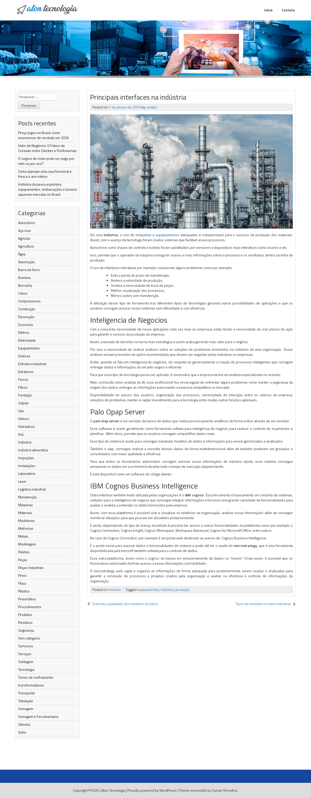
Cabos (23, 293)
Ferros (23, 379)
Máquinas (25, 504)
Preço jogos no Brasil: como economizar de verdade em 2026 (43, 135)
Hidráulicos (26, 426)
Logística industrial (32, 489)
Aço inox (24, 230)
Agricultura (26, 246)
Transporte (26, 693)
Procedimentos (29, 606)
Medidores (26, 520)
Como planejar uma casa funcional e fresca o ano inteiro (45, 174)
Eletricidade (27, 340)
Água (21, 254)
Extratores (26, 371)
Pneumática (27, 599)
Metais (23, 536)
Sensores (25, 646)
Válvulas (24, 724)
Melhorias (25, 528)
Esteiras (24, 356)
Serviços (24, 653)
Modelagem (27, 544)
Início (268, 10)
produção (182, 589)
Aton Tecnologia (113, 790)
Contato (288, 10)
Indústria (24, 442)
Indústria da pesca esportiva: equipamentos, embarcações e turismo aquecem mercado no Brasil (47, 189)
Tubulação (25, 700)
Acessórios (26, 222)
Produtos (25, 614)
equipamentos (148, 589)
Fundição (25, 395)
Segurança (26, 630)
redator (151, 107)
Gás (21, 410)
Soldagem (25, 661)
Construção (26, 309)
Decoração (26, 316)
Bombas (24, 277)
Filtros (23, 387)
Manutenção (27, 497)
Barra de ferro (29, 269)
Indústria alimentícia (33, 450)
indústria (167, 589)
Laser (22, 481)
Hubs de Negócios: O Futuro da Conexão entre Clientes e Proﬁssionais (47, 148)
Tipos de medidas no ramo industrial (263, 603)
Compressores (29, 301)
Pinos (22, 575)
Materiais (25, 512)
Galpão (23, 403)
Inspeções (26, 457)
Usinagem (25, 708)
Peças (22, 559)
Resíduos (25, 622)
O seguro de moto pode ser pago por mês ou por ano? (46, 161)
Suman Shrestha (224, 790)
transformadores (31, 685)
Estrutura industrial (32, 363)
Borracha (25, 285)
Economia (25, 324)
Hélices (23, 418)
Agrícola (24, 238)
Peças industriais (31, 567)
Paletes (24, 552)
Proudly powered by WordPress (151, 790)
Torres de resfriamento (35, 677)
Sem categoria (29, 638)
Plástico (24, 591)
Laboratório (27, 473)
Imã (20, 434)
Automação (26, 261)
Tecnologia (26, 669)
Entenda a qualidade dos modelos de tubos (122, 603)
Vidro (22, 732)
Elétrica (23, 332)
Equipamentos (29, 348)
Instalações (26, 465)
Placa (22, 583)
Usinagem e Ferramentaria (38, 716)
